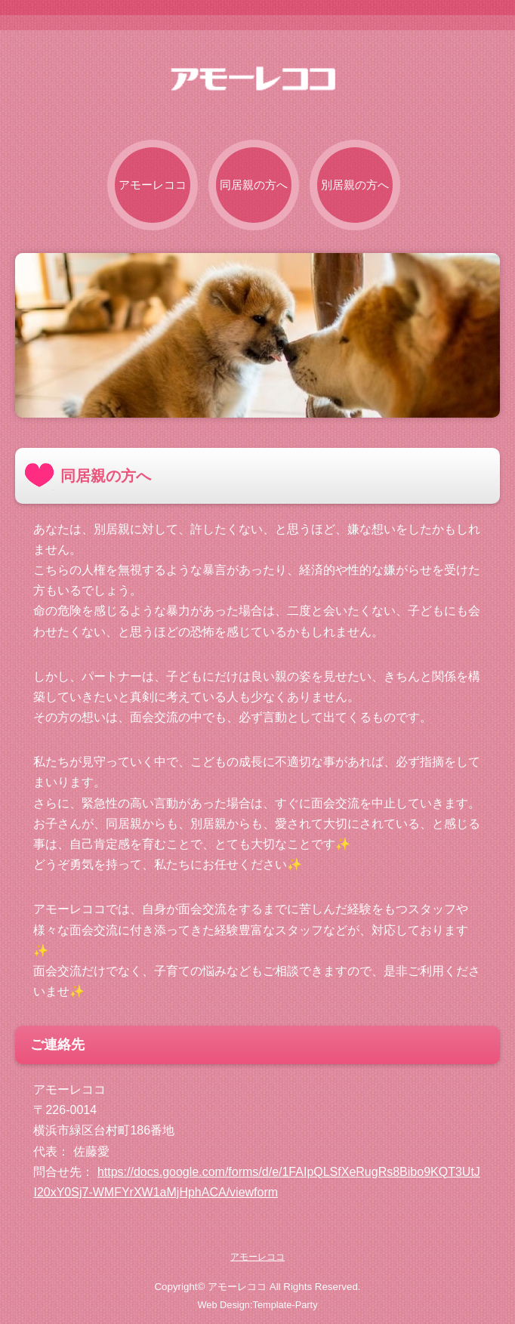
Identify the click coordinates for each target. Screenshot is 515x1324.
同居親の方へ (254, 184)
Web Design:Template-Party (257, 1304)
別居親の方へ (355, 184)
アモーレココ (153, 184)
